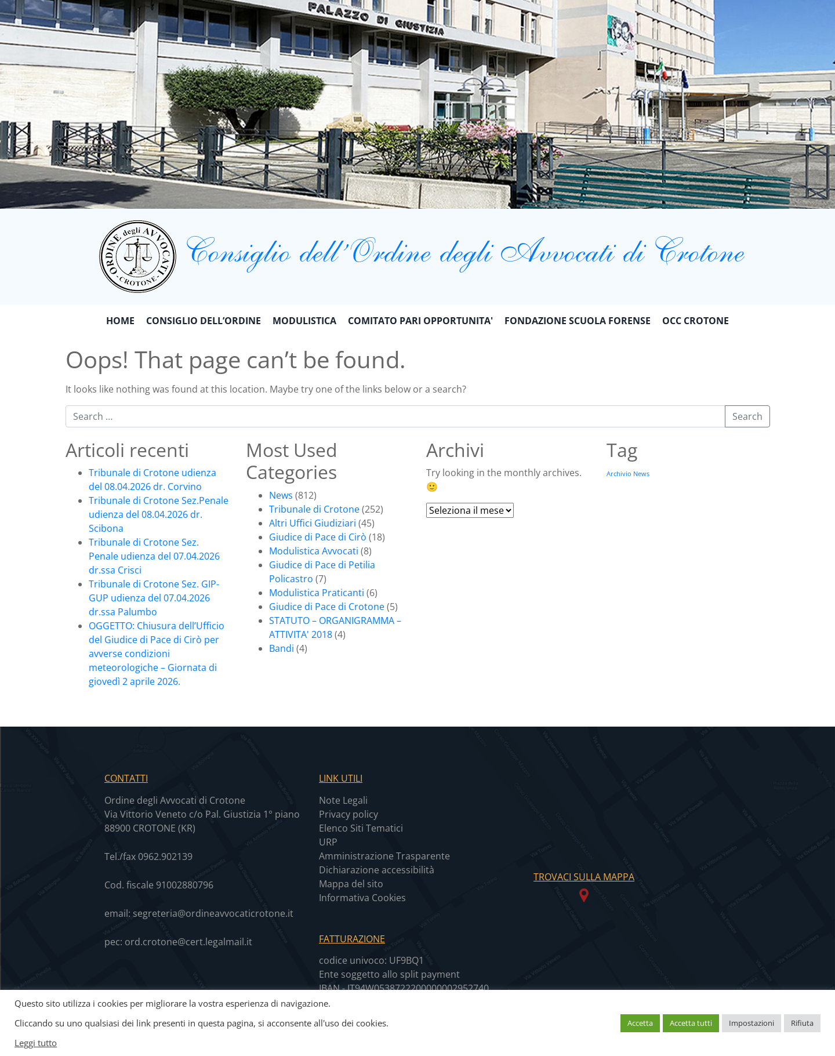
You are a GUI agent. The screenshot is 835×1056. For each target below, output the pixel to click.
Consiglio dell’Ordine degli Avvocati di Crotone (417, 250)
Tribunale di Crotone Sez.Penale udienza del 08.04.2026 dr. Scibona (158, 514)
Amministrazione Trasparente (384, 856)
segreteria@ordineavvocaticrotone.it (213, 913)
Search (747, 416)
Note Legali (343, 800)
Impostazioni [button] (751, 1023)
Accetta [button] (640, 1023)
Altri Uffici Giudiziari (312, 523)
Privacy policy (348, 814)
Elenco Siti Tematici (361, 828)
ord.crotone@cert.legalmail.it (188, 941)
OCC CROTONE (695, 320)
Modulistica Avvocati (313, 551)
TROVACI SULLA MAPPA (583, 876)
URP (328, 842)
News (281, 495)
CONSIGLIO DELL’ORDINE (203, 320)
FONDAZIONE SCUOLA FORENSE (577, 320)
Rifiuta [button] (802, 1023)
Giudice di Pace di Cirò (317, 537)
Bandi (281, 648)
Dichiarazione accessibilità (376, 869)
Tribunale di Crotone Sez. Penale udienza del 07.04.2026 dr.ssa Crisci (154, 556)
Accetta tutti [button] (691, 1023)
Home (120, 320)
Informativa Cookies (362, 897)
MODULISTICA (304, 320)
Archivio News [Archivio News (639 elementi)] (628, 474)
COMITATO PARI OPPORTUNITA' (420, 320)
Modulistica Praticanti (316, 592)
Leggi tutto (35, 1042)
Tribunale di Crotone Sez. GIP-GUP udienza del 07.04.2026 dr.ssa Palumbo (154, 598)
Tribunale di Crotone (314, 509)
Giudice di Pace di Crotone (326, 606)
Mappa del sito (351, 883)
